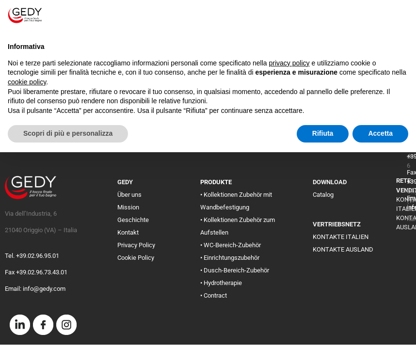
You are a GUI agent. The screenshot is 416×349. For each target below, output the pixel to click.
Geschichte (133, 219)
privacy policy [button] (289, 63)
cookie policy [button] (27, 82)
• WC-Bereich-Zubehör (230, 245)
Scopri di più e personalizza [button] (67, 133)
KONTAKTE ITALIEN (340, 236)
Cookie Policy (135, 257)
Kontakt (128, 232)
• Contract (213, 295)
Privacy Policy (136, 245)
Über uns (129, 194)
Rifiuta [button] (323, 133)
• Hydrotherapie (221, 282)
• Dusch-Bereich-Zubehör (234, 270)
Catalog (323, 194)
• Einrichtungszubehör (229, 257)
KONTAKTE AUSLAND (343, 249)
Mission (128, 207)
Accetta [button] (380, 133)
